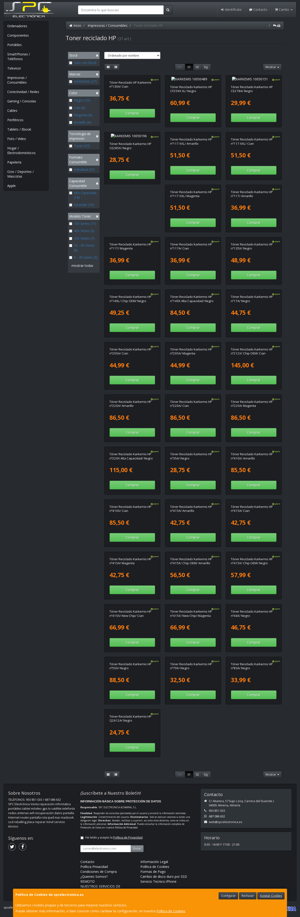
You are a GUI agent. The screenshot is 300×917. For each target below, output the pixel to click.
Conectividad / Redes (23, 91)
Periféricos (15, 120)
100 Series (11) (82, 223)
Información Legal (154, 805)
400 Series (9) (81, 231)
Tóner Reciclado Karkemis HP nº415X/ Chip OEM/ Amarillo (130, 556)
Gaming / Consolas (21, 101)
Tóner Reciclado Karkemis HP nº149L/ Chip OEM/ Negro (252, 242)
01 (189, 67)
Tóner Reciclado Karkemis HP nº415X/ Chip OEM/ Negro (191, 556)
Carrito (283, 9)
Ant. (180, 67)
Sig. (206, 67)
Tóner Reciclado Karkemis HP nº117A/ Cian (130, 242)
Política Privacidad (94, 810)
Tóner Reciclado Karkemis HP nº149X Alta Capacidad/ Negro (131, 294)
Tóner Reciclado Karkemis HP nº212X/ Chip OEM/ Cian (191, 347)
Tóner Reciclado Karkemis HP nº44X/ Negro (191, 609)
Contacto (258, 9)
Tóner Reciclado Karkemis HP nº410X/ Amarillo (191, 451)
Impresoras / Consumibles (17, 80)
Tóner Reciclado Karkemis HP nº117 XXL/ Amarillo (191, 137)
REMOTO (87, 824)
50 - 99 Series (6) (81, 247)
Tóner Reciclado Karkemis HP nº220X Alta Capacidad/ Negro (252, 399)
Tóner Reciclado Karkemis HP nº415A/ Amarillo (130, 504)
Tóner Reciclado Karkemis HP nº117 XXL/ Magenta (130, 189)
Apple (11, 185)
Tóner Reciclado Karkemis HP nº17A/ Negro (191, 294)
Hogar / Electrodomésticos (21, 150)
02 (197, 67)
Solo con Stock (83, 62)
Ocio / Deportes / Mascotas (20, 174)
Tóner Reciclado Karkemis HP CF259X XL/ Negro (191, 84)
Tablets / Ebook (19, 129)
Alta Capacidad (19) (82, 195)
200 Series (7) (81, 238)
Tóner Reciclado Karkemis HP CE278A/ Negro (252, 84)
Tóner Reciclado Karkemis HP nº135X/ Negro (191, 242)
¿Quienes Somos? (94, 819)
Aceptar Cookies (271, 896)
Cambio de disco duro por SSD (163, 819)
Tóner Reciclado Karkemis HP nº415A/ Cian (191, 504)
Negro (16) (79, 100)
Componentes (18, 35)
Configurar (228, 896)
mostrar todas (82, 265)
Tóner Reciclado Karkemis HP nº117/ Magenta (252, 189)
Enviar (137, 792)
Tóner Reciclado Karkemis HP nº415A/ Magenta (252, 504)
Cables (12, 110)
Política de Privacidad (126, 770)
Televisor (14, 68)
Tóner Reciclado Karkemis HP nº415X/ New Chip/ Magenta (130, 609)
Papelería (14, 162)
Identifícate (231, 9)
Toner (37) (79, 146)
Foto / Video (16, 138)
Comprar (132, 113)
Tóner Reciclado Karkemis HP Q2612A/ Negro (252, 661)
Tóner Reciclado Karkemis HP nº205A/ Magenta (130, 347)
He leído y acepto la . (114, 781)
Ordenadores (17, 26)
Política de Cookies (170, 911)
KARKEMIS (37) (83, 81)
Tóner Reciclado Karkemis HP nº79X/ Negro (130, 661)
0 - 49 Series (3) (83, 257)
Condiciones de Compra (98, 814)
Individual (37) (82, 169)
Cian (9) (77, 107)
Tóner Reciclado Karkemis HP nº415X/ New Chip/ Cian (252, 556)
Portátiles (14, 45)
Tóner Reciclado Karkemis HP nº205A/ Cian (252, 294)
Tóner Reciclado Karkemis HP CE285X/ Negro (130, 137)
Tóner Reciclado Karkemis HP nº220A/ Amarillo (252, 347)
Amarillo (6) (80, 122)
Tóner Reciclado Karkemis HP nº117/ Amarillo (191, 189)
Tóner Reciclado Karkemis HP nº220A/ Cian (130, 399)
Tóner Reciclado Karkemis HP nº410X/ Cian (252, 451)
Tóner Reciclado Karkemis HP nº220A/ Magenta (191, 399)
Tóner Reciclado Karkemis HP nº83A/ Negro (191, 661)
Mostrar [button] (272, 67)
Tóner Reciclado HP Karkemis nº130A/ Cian (130, 84)
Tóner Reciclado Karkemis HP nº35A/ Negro (130, 451)
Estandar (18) (81, 204)
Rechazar (248, 896)
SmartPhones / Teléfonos (18, 56)
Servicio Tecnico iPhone (158, 824)
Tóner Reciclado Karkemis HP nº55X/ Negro (252, 609)
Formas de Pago (153, 814)
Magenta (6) (80, 115)
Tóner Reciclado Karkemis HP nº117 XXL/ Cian (252, 137)
